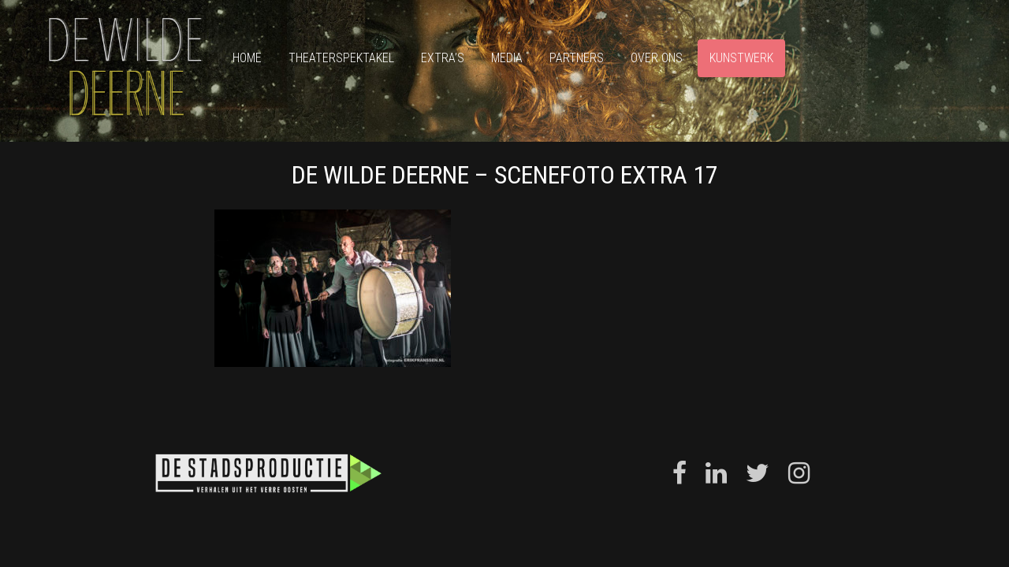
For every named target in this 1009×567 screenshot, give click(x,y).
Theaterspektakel (341, 57)
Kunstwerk (741, 57)
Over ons (657, 57)
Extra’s (442, 57)
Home (247, 57)
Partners (576, 57)
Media (507, 57)
